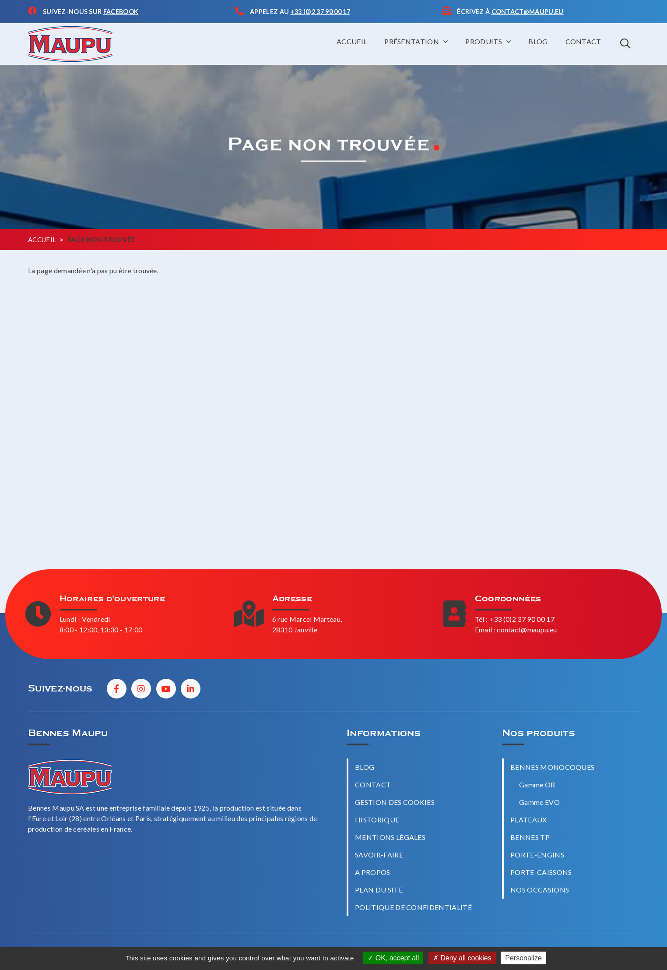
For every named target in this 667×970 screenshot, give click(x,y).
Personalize (523, 958)
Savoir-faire (379, 854)
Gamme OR (537, 784)
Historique (377, 819)
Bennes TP (530, 837)
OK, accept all (393, 958)
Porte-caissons (541, 872)
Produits (483, 41)
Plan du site (379, 889)
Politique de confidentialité (413, 907)
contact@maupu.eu (527, 629)
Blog (538, 41)
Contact (583, 41)
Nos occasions (539, 889)
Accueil (352, 41)
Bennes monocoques (552, 767)
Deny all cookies (462, 958)
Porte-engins (537, 854)
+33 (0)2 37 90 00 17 (522, 619)
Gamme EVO (539, 802)
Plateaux (528, 819)
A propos (372, 872)
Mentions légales (390, 837)
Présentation (411, 41)
